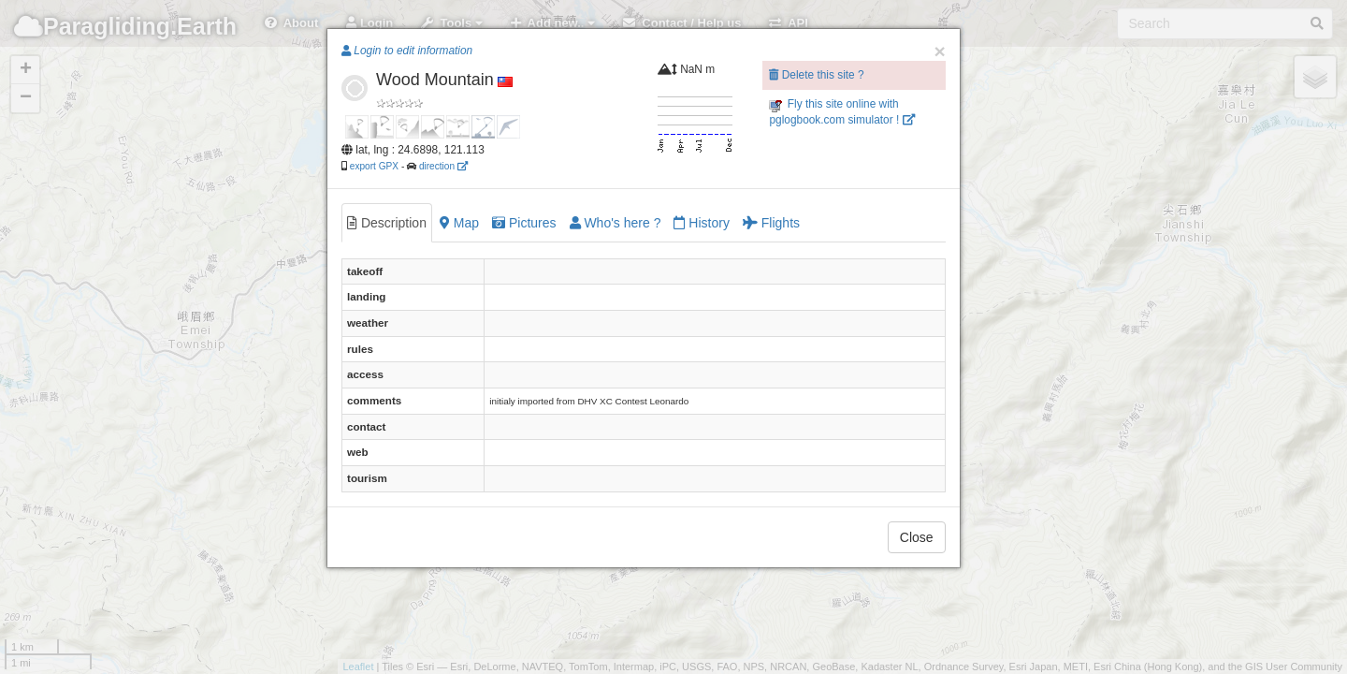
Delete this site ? (816, 74)
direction (443, 166)
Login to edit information (406, 50)
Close (917, 537)
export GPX (374, 166)
